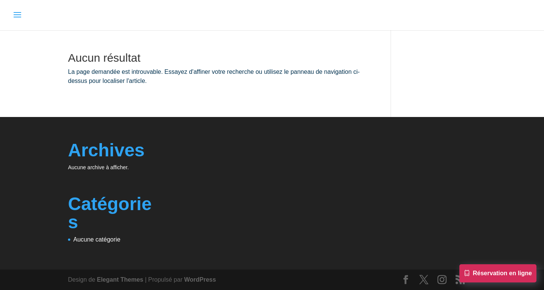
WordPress (200, 279)
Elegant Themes (120, 279)
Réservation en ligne (498, 274)
